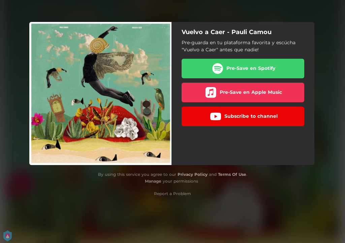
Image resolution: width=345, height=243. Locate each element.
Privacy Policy (193, 174)
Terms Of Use (232, 174)
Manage (153, 181)
